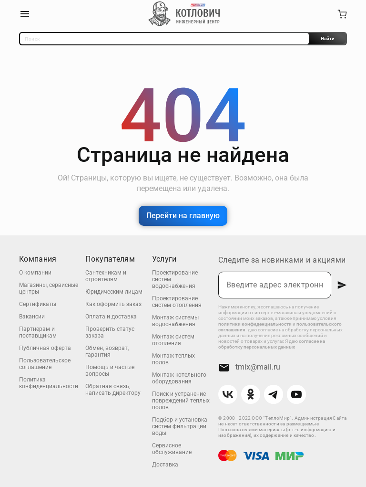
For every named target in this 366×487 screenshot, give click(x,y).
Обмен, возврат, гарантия (107, 351)
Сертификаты (37, 304)
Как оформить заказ (113, 304)
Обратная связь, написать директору (113, 389)
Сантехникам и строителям (105, 276)
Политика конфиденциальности (48, 383)
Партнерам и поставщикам (38, 332)
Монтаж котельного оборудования (179, 378)
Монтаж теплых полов (173, 359)
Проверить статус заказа (109, 332)
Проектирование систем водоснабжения (175, 279)
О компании (35, 272)
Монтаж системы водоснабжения (175, 321)
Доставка (165, 464)
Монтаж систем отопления (173, 340)
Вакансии (32, 316)
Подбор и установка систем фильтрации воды (179, 426)
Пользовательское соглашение (45, 364)
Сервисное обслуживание (172, 448)
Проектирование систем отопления (177, 301)
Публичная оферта (45, 348)
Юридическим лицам (113, 291)
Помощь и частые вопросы (109, 370)
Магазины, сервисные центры (48, 288)
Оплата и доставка (111, 316)
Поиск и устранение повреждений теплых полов (181, 401)
